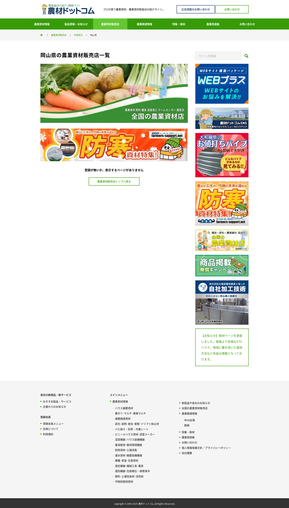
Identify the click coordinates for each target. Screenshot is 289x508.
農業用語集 (188, 437)
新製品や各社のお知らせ (196, 403)
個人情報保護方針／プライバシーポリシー (206, 447)
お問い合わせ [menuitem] (247, 24)
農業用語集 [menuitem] (212, 24)
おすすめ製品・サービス (57, 401)
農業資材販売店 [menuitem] (110, 24)
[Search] (246, 57)
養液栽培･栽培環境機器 (128, 444)
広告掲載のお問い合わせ (196, 9)
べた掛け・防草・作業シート (132, 429)
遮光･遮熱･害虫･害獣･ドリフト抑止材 (137, 423)
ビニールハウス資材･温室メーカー (135, 434)
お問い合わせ (232, 9)
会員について (50, 429)
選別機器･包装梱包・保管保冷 (132, 470)
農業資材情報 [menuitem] (42, 24)
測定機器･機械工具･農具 (129, 465)
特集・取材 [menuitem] (178, 24)
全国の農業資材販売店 (195, 408)
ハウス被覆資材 (124, 408)
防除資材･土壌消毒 (126, 449)
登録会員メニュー (53, 423)
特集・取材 (188, 431)
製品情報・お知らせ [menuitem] (76, 24)
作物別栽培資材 (124, 480)
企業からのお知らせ (54, 406)
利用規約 (48, 434)
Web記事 (189, 420)
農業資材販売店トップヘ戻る (114, 181)
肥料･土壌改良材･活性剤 (129, 475)
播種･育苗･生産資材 (126, 460)
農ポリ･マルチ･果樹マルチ (130, 413)
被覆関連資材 (122, 418)
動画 (186, 425)
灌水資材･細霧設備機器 (128, 454)
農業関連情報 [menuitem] (144, 24)
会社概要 (187, 452)
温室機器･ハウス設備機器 (130, 439)
